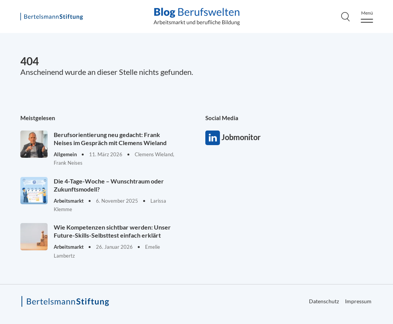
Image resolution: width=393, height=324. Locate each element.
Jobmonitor (212, 138)
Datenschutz (324, 301)
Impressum (358, 301)
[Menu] (367, 16)
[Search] (345, 16)
